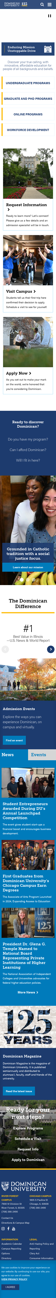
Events (38, 754)
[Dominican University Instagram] (4, 1229)
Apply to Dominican (28, 1159)
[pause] (49, 16)
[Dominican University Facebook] (9, 1229)
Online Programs (28, 114)
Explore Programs (28, 1127)
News (7, 754)
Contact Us (7, 1218)
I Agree (10, 1287)
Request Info (28, 1149)
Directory (6, 1258)
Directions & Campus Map (15, 1222)
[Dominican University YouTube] (14, 1229)
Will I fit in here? (28, 460)
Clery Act (34, 1253)
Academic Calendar (11, 1243)
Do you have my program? (28, 439)
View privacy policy (14, 1279)
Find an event (14, 740)
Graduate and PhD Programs (28, 98)
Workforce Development (28, 130)
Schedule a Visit (28, 1138)
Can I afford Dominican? (28, 449)
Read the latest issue (19, 1091)
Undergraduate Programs (28, 83)
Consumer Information (41, 1258)
